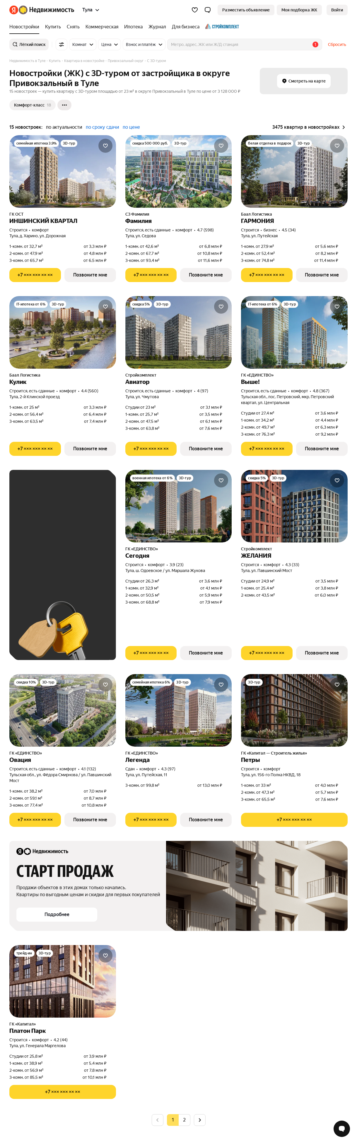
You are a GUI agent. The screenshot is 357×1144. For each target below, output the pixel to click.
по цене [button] (131, 127)
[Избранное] (194, 10)
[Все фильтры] (61, 44)
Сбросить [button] (337, 44)
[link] (337, 10)
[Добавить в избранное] (105, 146)
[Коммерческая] (102, 27)
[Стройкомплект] (220, 27)
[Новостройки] (25, 27)
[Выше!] (294, 332)
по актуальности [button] (64, 127)
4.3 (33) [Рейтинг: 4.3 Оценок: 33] (292, 564)
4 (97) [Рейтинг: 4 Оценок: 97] (202, 391)
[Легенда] (178, 710)
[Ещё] (64, 105)
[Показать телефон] (35, 275)
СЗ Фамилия (137, 214)
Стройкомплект (140, 375)
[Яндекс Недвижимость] (46, 10)
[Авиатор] (178, 332)
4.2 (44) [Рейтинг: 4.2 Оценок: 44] (61, 1039)
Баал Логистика (256, 214)
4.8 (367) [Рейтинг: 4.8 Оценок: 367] (321, 391)
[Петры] (294, 710)
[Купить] (53, 27)
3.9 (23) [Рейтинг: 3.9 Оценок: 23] (177, 564)
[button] (207, 10)
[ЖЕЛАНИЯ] (294, 506)
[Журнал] (157, 27)
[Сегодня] (178, 506)
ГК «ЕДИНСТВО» (257, 375)
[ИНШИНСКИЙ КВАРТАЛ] (62, 171)
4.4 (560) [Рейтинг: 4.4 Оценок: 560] (89, 391)
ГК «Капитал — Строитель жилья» (274, 753)
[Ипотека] (133, 27)
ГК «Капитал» (22, 1024)
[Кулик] (62, 332)
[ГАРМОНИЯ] (294, 171)
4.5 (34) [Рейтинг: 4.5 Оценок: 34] (289, 230)
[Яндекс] (13, 10)
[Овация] (62, 710)
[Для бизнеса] (185, 27)
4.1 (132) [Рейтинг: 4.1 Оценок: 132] (88, 769)
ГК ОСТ (16, 214)
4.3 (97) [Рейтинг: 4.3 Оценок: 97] (168, 769)
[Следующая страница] (199, 1120)
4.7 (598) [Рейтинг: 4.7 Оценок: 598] (205, 230)
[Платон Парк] (62, 981)
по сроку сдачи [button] (102, 127)
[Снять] (73, 27)
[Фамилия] (178, 171)
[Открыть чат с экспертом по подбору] (342, 1129)
